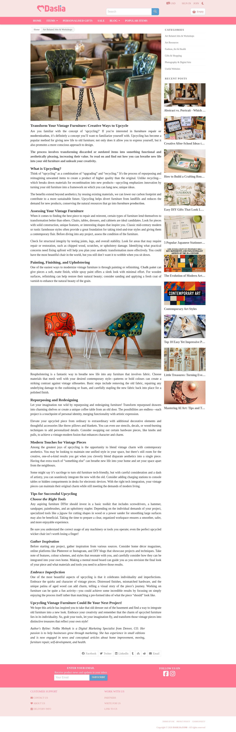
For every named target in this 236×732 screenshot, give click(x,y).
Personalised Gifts (78, 20)
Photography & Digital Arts (178, 62)
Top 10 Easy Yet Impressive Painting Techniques (185, 342)
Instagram (79, 551)
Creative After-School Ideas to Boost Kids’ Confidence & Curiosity (185, 143)
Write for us (112, 703)
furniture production (130, 203)
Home (37, 20)
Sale (101, 20)
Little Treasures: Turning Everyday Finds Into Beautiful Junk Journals (185, 375)
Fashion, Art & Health (175, 49)
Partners (110, 698)
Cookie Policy (198, 721)
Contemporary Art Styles (180, 309)
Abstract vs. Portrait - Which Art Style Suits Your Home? (185, 110)
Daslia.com (180, 727)
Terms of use (168, 721)
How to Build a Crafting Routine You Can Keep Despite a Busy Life (185, 176)
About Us (37, 703)
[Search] (155, 11)
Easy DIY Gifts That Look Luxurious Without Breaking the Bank (185, 209)
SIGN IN (186, 3)
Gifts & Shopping (173, 55)
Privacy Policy (183, 721)
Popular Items (136, 20)
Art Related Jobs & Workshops (57, 29)
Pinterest (63, 551)
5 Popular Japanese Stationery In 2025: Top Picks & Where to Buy (185, 242)
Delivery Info (40, 709)
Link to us (110, 709)
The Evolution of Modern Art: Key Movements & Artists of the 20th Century (185, 275)
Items (52, 20)
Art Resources (171, 42)
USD (171, 3)
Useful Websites (172, 69)
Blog (115, 20)
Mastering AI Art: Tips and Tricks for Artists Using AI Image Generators (185, 408)
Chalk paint (148, 267)
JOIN (196, 3)
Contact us (39, 698)
